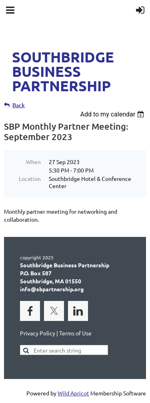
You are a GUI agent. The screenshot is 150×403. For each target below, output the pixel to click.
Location (30, 178)
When (33, 161)
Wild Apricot (73, 393)
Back (18, 105)
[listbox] (113, 114)
